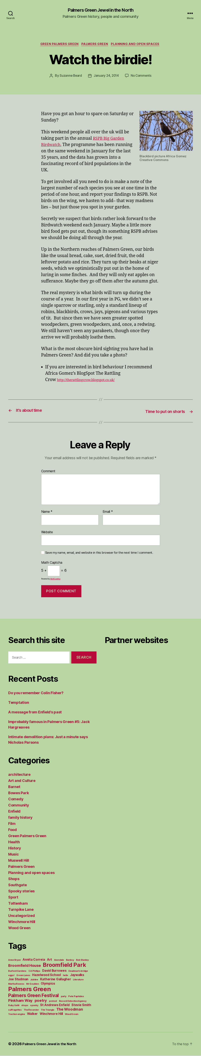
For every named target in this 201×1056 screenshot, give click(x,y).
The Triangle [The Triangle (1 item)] (47, 1010)
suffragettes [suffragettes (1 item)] (15, 1010)
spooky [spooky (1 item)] (34, 1006)
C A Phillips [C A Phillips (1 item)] (34, 971)
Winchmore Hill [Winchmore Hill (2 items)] (51, 1014)
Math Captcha (51, 563)
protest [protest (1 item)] (53, 1001)
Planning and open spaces (138, 45)
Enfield (14, 812)
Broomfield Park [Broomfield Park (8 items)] (64, 965)
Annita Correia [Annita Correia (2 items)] (34, 960)
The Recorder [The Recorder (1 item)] (31, 1010)
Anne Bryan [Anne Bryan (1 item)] (14, 960)
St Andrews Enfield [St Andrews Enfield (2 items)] (54, 1006)
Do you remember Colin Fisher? (36, 693)
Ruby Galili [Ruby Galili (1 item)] (13, 1006)
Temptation (18, 703)
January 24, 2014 (106, 77)
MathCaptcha (55, 579)
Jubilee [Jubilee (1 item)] (34, 980)
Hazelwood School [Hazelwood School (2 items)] (46, 975)
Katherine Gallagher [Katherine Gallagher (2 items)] (55, 980)
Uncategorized (21, 916)
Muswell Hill (18, 861)
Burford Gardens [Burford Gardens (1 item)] (17, 971)
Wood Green (19, 928)
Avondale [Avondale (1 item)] (59, 960)
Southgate (17, 885)
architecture (19, 775)
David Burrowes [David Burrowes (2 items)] (54, 971)
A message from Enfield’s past (35, 713)
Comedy (15, 799)
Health (14, 842)
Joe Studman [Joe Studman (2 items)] (18, 980)
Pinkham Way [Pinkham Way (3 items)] (20, 1001)
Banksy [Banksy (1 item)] (70, 960)
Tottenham (18, 904)
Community (18, 806)
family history (20, 818)
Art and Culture (21, 781)
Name (46, 512)
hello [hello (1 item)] (65, 976)
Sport (13, 898)
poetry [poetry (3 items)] (41, 1001)
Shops (13, 879)
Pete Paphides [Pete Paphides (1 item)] (76, 997)
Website (47, 533)
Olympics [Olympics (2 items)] (48, 984)
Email (108, 512)
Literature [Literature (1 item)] (78, 980)
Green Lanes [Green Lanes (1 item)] (23, 976)
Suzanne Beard (69, 77)
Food (12, 830)
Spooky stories (21, 892)
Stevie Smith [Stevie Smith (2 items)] (81, 1006)
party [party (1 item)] (63, 997)
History (14, 849)
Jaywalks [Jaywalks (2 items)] (77, 975)
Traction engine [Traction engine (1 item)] (16, 1014)
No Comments (142, 77)
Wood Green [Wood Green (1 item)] (71, 1014)
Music (13, 855)
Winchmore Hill (21, 922)
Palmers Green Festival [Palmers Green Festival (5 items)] (33, 996)
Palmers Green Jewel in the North (100, 10)
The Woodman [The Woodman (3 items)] (69, 1010)
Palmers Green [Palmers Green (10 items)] (29, 989)
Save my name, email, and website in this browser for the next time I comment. (99, 553)
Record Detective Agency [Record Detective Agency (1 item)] (72, 1001)
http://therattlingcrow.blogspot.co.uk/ (86, 381)
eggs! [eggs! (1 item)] (11, 976)
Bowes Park (18, 793)
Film (12, 824)
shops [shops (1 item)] (24, 1006)
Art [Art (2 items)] (49, 960)
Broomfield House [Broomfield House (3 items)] (24, 966)
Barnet (14, 787)
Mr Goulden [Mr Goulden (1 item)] (32, 984)
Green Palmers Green (58, 45)
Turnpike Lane (21, 910)
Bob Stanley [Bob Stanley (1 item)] (82, 960)
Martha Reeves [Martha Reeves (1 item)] (16, 984)
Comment (48, 472)
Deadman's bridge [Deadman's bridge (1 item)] (78, 971)
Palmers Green (95, 45)
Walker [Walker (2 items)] (32, 1014)
